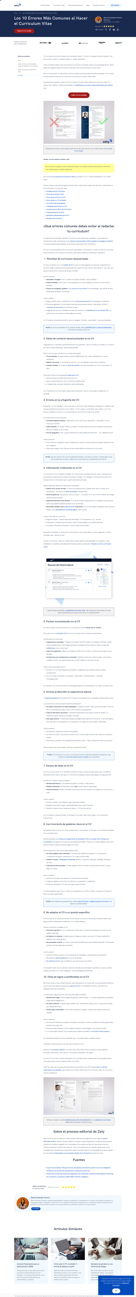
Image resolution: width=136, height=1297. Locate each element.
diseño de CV (68, 265)
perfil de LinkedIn (74, 365)
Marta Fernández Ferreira (40, 1198)
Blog (87, 5)
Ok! (116, 1291)
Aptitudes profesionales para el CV (57, 215)
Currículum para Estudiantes (55, 203)
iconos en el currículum (79, 289)
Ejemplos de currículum (54, 218)
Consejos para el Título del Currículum (59, 209)
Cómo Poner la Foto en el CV (55, 197)
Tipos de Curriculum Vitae (55, 194)
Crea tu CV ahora (79, 95)
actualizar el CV (62, 633)
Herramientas (45, 5)
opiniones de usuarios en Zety (65, 177)
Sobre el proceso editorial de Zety (27, 71)
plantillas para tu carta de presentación (99, 327)
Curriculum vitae (58, 5)
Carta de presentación (75, 5)
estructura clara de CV (83, 301)
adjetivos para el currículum (99, 901)
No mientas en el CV (53, 961)
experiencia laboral (52, 698)
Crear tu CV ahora (24, 31)
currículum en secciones (54, 307)
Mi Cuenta (115, 5)
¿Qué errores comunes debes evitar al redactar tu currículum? (28, 65)
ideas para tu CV (73, 375)
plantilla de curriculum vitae (75, 610)
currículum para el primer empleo (77, 757)
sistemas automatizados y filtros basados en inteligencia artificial (91, 241)
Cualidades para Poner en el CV (56, 206)
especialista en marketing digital (66, 510)
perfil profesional (61, 958)
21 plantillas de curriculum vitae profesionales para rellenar (93, 85)
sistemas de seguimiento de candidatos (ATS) (74, 839)
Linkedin (35, 1208)
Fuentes (20, 75)
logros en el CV (75, 986)
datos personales (71, 492)
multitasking (50, 648)
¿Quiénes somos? (98, 5)
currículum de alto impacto (100, 1031)
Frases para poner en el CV (55, 212)
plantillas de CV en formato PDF (98, 310)
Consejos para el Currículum (55, 191)
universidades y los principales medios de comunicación (72, 1153)
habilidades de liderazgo (67, 859)
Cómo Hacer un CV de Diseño (56, 200)
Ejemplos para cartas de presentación (78, 1120)
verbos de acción (83, 901)
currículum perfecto (58, 1050)
